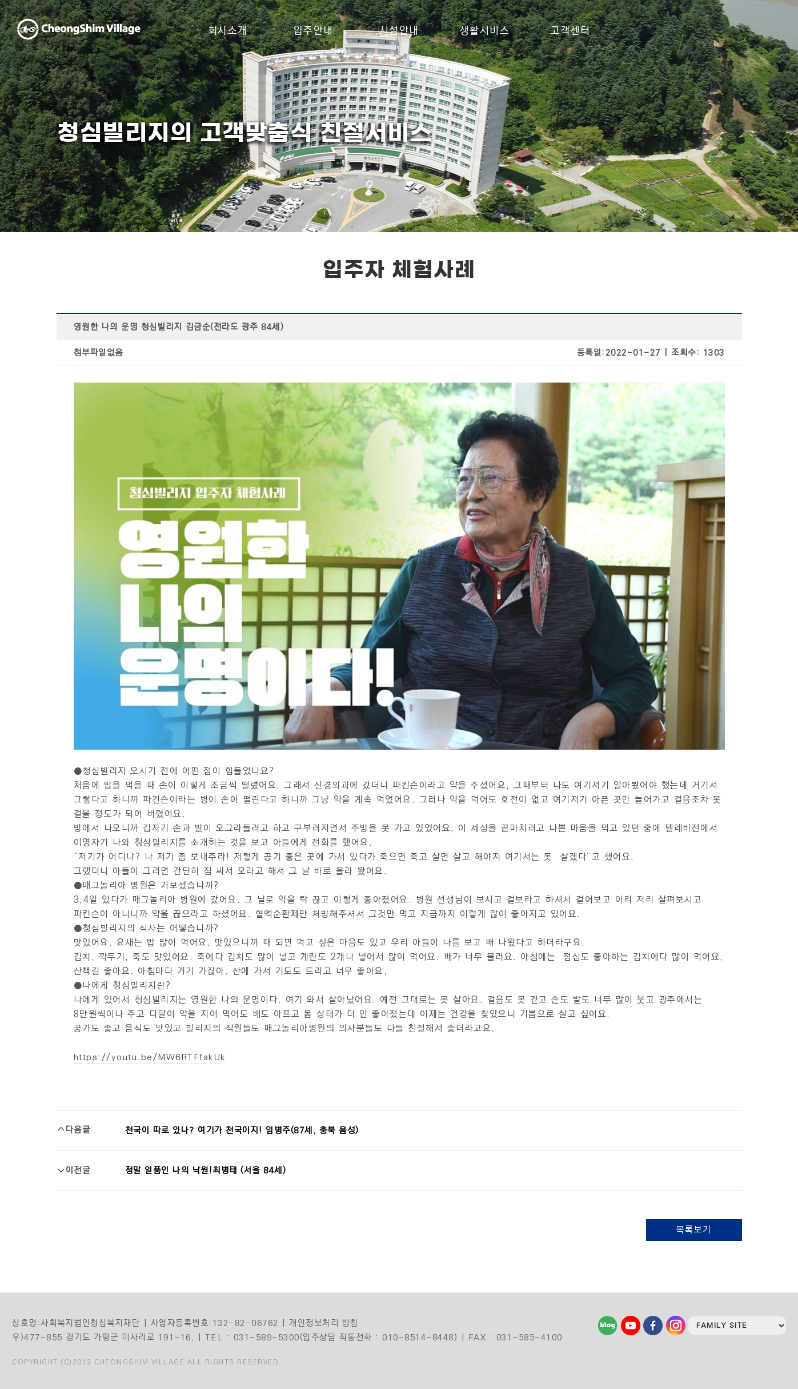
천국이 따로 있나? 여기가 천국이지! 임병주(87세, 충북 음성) (242, 1130)
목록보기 (694, 1230)
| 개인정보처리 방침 (320, 1323)
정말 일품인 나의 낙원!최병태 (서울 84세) (206, 1170)
